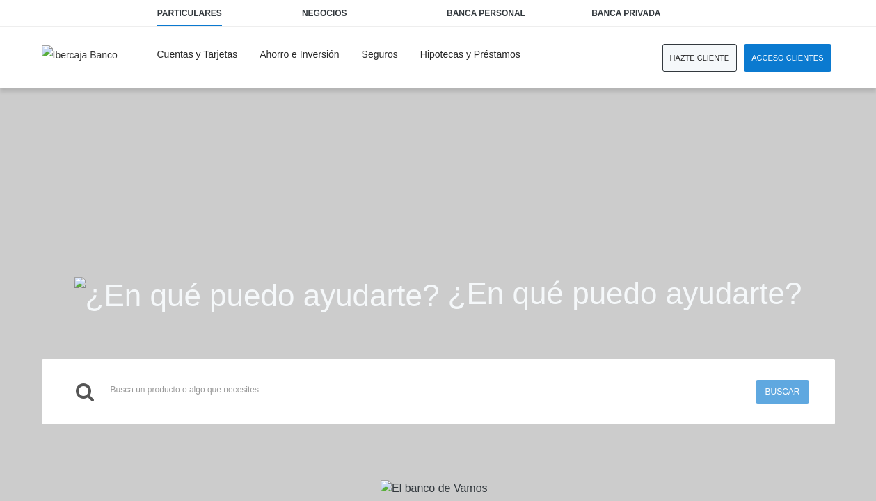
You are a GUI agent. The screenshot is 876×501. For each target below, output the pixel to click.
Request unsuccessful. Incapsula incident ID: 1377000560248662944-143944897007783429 (438, 250)
